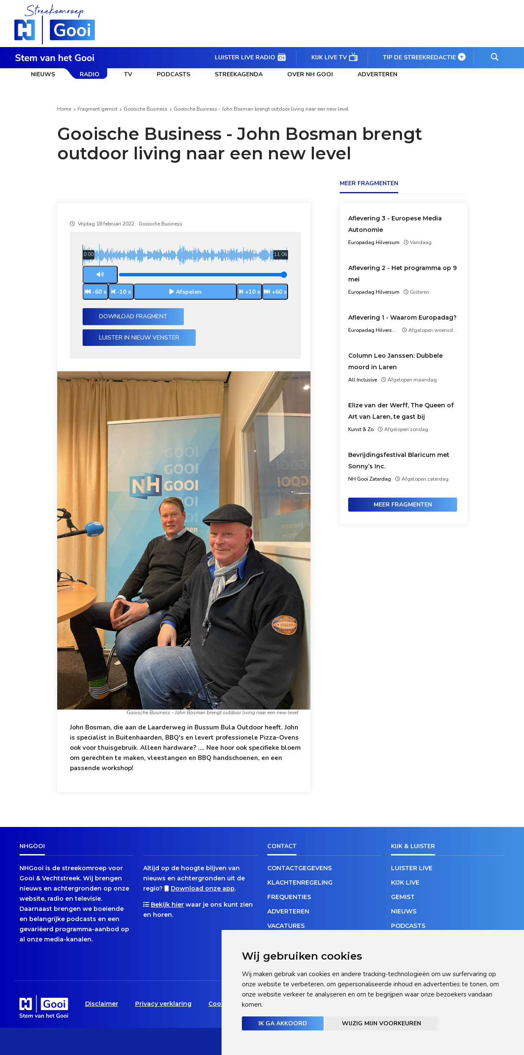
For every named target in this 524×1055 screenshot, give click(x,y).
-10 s (124, 292)
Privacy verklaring (163, 1004)
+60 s (279, 292)
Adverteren (377, 74)
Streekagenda (239, 74)
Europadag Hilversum (373, 242)
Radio (90, 74)
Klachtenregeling (300, 882)
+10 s (252, 292)
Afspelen (189, 292)
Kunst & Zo (361, 429)
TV (128, 74)
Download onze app (203, 888)
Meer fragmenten (403, 505)
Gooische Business (145, 109)
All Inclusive (362, 379)
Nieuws (43, 74)
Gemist (403, 897)
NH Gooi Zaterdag (369, 479)
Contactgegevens (299, 868)
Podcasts (173, 74)
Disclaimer (101, 1004)
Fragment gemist (97, 109)
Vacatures (286, 926)
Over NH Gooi (310, 74)
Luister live (412, 868)
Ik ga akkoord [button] (282, 1023)
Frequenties (289, 897)
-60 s (99, 292)
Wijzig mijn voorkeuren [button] (381, 1023)
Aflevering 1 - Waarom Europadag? (402, 317)
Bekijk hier (167, 904)
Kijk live (405, 882)
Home (64, 109)
